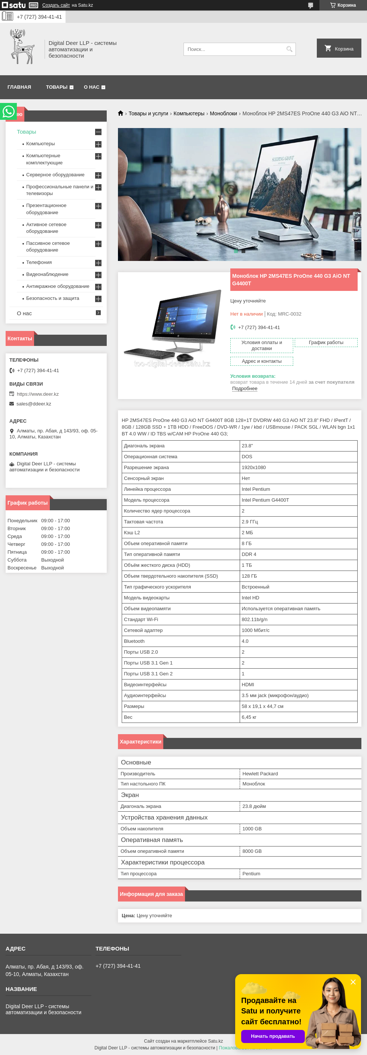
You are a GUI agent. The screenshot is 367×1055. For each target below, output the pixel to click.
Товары (56, 87)
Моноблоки (223, 113)
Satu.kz (215, 1041)
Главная (19, 87)
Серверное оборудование (55, 174)
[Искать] (289, 49)
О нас (92, 87)
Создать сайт (56, 5)
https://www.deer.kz (38, 394)
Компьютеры (189, 113)
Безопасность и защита (52, 298)
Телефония (39, 262)
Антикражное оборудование (58, 286)
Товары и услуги (148, 113)
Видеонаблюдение (47, 274)
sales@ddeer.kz (33, 404)
